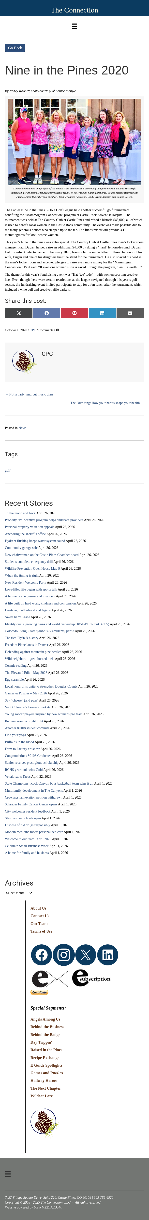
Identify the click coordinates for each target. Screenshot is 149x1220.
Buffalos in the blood (19, 742)
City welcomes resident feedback (27, 811)
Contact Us (39, 916)
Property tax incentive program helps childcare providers (44, 520)
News (22, 428)
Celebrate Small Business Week (27, 846)
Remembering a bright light (24, 721)
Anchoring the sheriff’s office (25, 534)
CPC (33, 330)
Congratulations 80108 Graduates (28, 756)
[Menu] (74, 25)
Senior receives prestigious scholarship (32, 762)
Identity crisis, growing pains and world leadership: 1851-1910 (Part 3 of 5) (57, 624)
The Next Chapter (45, 1088)
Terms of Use (41, 931)
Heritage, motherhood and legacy (28, 610)
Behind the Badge (45, 1035)
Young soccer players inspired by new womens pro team (44, 714)
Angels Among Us (45, 1019)
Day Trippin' (41, 1042)
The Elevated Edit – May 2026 (26, 673)
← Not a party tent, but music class (29, 394)
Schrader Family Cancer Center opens (31, 804)
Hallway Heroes (43, 1080)
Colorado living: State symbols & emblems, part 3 (39, 631)
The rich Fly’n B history (21, 638)
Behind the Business (47, 1027)
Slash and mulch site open (23, 818)
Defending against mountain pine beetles (33, 652)
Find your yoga (15, 735)
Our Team (39, 924)
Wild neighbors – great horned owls (29, 659)
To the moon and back (20, 513)
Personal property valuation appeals (29, 527)
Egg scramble (14, 679)
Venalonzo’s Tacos (17, 776)
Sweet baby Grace (17, 617)
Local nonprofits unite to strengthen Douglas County (41, 686)
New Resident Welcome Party (25, 582)
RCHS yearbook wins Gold (24, 770)
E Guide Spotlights (46, 1065)
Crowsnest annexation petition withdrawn (33, 797)
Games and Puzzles (46, 1073)
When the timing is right (22, 575)
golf (8, 470)
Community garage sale (21, 548)
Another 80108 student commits (27, 728)
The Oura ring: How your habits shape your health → (107, 403)
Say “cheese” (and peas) (21, 700)
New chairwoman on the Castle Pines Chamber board (42, 555)
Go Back (15, 48)
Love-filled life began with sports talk (31, 589)
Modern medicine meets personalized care (34, 832)
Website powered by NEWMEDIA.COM (33, 1207)
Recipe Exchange (44, 1058)
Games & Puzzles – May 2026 (26, 693)
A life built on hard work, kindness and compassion (40, 603)
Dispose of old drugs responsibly (27, 825)
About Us (38, 908)
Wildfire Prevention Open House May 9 (32, 568)
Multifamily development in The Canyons (34, 790)
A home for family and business (27, 853)
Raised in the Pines (46, 1050)
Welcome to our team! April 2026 (28, 839)
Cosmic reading (16, 665)
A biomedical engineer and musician (30, 596)
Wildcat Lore (41, 1096)
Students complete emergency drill (29, 562)
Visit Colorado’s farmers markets (27, 707)
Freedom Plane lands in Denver (26, 645)
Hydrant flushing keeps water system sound (35, 541)
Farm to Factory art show (22, 749)
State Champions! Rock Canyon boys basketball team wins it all (49, 783)
